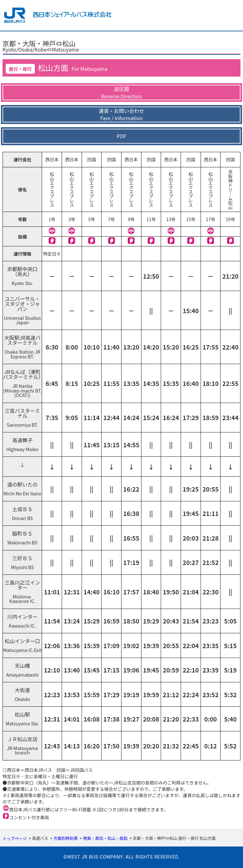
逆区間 (121, 92)
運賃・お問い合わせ (121, 114)
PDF (121, 136)
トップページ (15, 838)
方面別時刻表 (65, 838)
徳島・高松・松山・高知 (105, 838)
